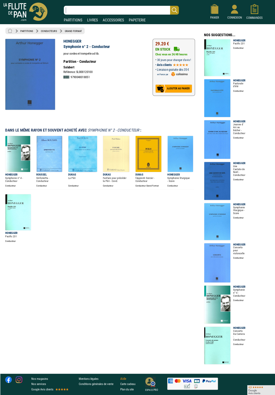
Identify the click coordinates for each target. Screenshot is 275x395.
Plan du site (127, 389)
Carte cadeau (127, 384)
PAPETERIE (137, 20)
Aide (123, 379)
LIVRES (92, 20)
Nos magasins (39, 378)
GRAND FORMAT (73, 31)
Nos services (38, 384)
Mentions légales (88, 378)
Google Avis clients (49, 389)
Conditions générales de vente (98, 384)
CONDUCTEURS (49, 31)
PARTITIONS (73, 20)
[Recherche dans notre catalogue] (121, 10)
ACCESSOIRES (113, 20)
